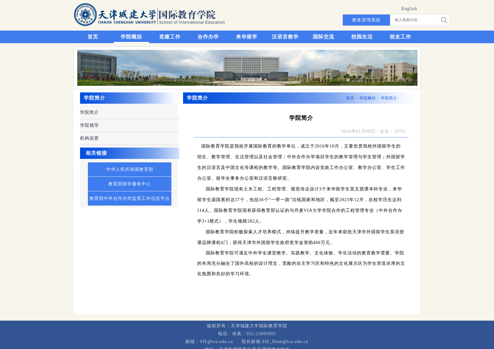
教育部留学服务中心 (129, 184)
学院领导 (89, 125)
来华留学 (246, 36)
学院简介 (89, 112)
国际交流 (323, 36)
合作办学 (208, 36)
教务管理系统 (366, 20)
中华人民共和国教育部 (129, 169)
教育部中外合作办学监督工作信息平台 (129, 198)
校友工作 (400, 36)
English (409, 8)
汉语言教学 (285, 36)
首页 (93, 36)
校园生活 (362, 36)
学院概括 (131, 36)
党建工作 (170, 36)
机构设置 (89, 138)
